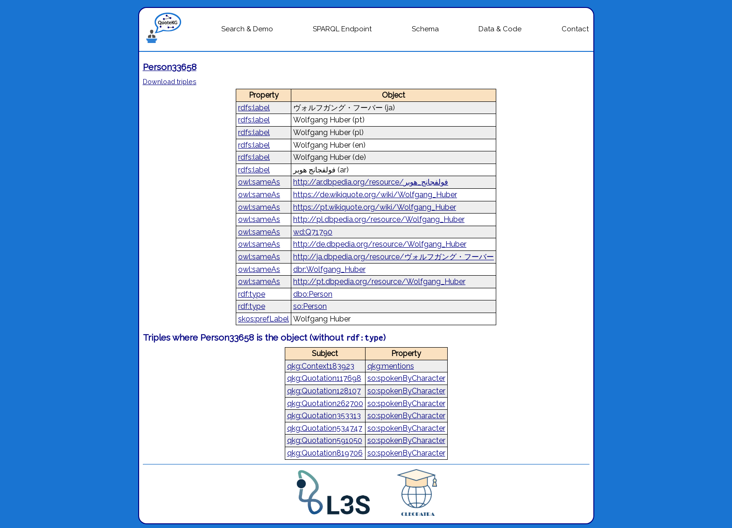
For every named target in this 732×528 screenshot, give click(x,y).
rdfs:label (254, 107)
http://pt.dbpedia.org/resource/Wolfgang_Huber (379, 281)
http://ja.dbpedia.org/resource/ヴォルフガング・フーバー (393, 256)
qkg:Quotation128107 (324, 390)
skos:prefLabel (263, 318)
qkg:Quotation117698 (324, 378)
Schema (425, 29)
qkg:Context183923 (320, 366)
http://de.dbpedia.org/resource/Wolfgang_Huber (379, 244)
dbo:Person (312, 294)
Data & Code (500, 29)
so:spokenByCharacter (406, 378)
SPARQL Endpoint (342, 29)
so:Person (310, 306)
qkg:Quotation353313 (324, 415)
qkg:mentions (390, 366)
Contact (575, 29)
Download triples (170, 82)
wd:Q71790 (312, 232)
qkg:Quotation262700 (325, 403)
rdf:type (251, 294)
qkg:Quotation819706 (325, 453)
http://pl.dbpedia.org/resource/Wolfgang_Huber (379, 219)
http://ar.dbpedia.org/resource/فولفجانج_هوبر (370, 182)
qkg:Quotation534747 (324, 428)
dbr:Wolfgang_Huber (329, 269)
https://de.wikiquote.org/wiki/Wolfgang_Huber (375, 194)
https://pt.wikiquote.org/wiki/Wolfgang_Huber (374, 207)
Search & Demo (247, 29)
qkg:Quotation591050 (324, 440)
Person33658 (170, 67)
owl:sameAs (259, 182)
